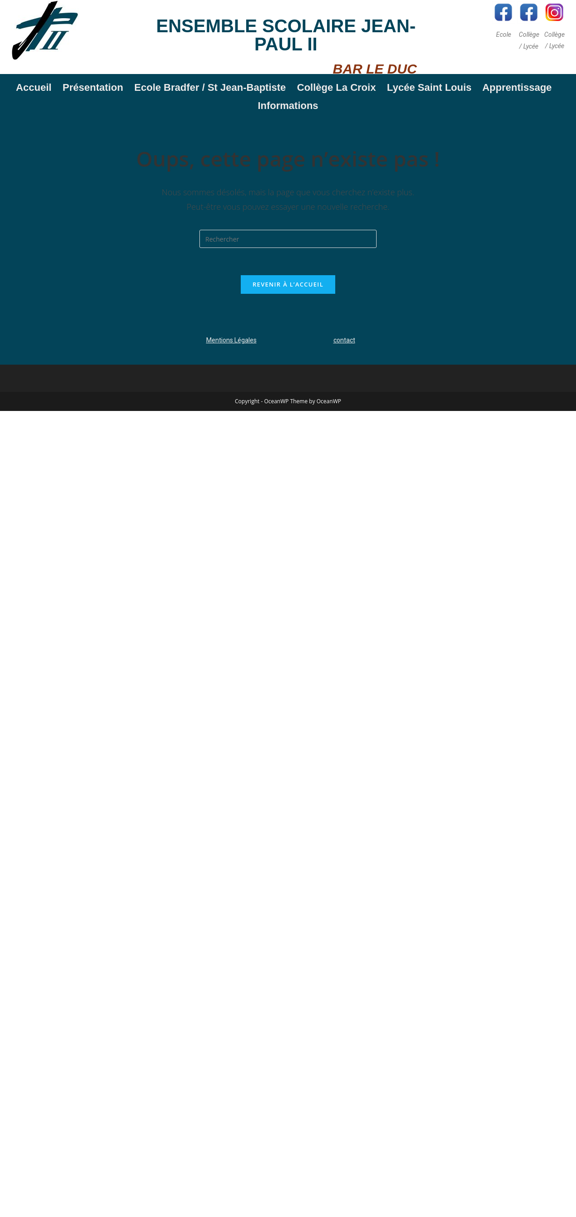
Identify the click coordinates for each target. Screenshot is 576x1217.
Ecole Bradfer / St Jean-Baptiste (212, 87)
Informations (288, 105)
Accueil (33, 87)
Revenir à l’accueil (288, 284)
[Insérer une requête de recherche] (288, 239)
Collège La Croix (336, 87)
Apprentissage (520, 87)
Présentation (93, 87)
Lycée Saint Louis (429, 87)
